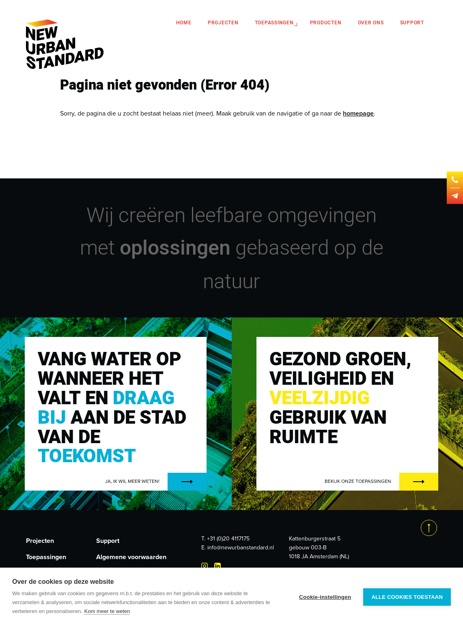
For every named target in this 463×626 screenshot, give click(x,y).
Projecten (223, 22)
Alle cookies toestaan (407, 597)
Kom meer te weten (107, 611)
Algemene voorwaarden (131, 557)
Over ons (371, 22)
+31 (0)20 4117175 (228, 538)
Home (184, 22)
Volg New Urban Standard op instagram (204, 566)
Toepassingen (274, 22)
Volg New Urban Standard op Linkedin (217, 566)
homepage (358, 113)
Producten (326, 22)
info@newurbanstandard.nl (240, 547)
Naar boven (429, 528)
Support (412, 22)
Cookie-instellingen (325, 597)
